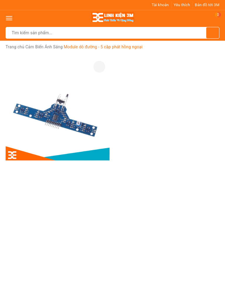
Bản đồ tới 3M (207, 5)
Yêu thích (182, 5)
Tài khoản (160, 5)
